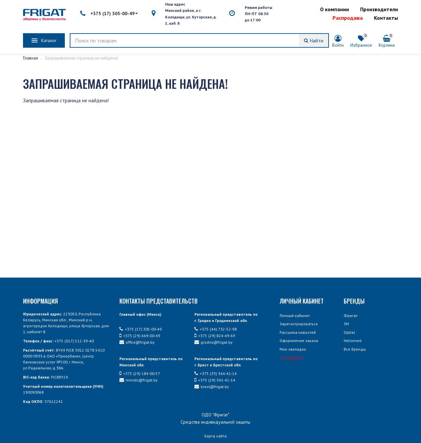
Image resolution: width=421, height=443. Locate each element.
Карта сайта (215, 435)
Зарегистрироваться (299, 323)
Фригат (351, 315)
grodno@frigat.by (213, 342)
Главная (30, 58)
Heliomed (352, 340)
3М (346, 323)
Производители (379, 9)
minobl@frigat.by (138, 380)
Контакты (386, 17)
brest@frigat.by (211, 386)
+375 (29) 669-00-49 (139, 335)
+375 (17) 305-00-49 (109, 13)
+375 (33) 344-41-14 (215, 373)
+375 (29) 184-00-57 (139, 373)
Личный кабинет (295, 315)
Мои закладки (293, 349)
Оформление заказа (299, 340)
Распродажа (348, 17)
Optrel (349, 332)
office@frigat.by (137, 342)
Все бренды (355, 349)
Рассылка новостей (298, 332)
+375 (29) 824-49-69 (214, 335)
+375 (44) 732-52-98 (215, 329)
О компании (334, 9)
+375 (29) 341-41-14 (214, 380)
